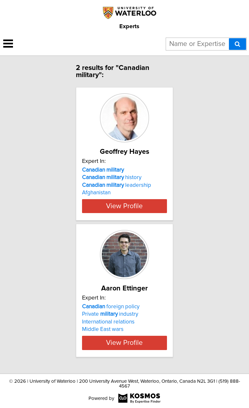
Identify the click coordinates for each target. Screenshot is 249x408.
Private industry (110, 314)
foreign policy (110, 307)
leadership (116, 185)
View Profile (124, 206)
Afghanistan (96, 193)
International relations (108, 322)
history (111, 177)
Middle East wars (103, 329)
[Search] (237, 44)
